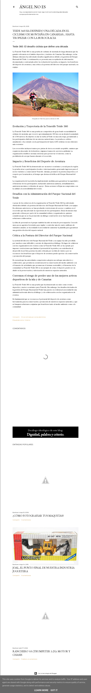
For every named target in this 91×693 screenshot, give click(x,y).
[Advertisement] (45, 405)
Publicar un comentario (29, 659)
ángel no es (32, 7)
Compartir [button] (16, 317)
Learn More (41, 690)
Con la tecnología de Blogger (45, 673)
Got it (54, 690)
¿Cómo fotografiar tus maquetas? (38, 515)
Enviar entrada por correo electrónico (33, 317)
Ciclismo (27, 320)
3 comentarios (26, 520)
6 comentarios (26, 575)
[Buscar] (77, 6)
